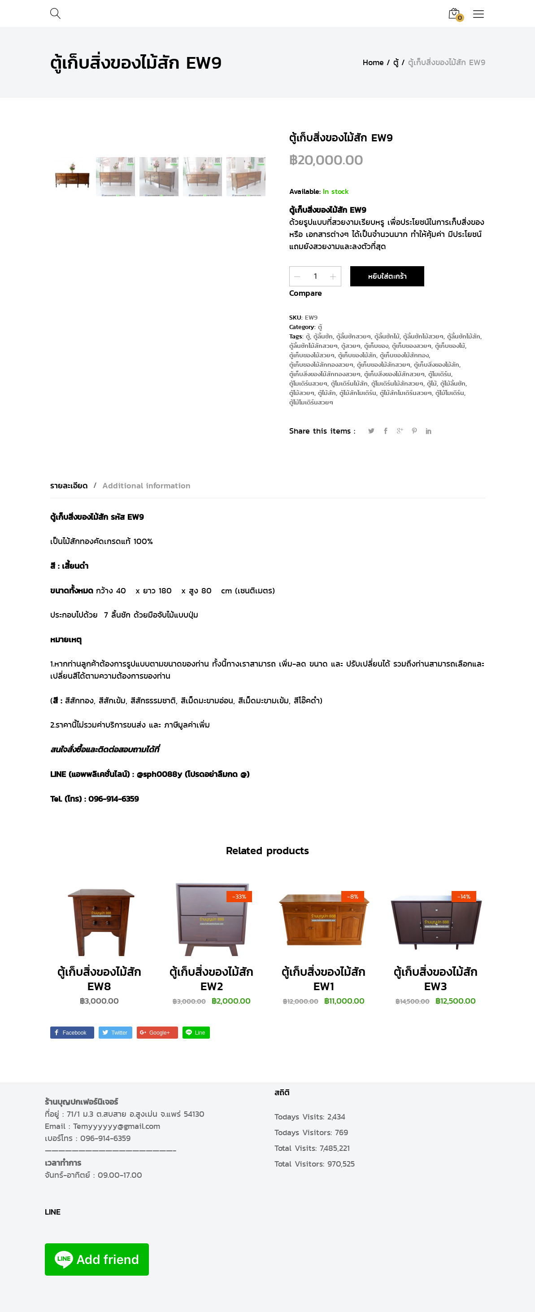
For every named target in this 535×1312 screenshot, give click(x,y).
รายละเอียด (69, 485)
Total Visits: (297, 1148)
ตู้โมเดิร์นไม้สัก (349, 383)
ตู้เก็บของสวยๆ (411, 345)
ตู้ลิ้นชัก (323, 336)
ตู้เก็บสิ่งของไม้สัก (436, 364)
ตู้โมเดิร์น (439, 373)
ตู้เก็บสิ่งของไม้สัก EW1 (323, 978)
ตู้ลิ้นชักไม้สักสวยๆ (313, 345)
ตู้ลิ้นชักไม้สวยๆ (423, 336)
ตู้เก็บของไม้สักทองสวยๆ (321, 364)
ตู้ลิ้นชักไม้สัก (463, 336)
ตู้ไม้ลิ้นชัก (452, 383)
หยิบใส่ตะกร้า (387, 276)
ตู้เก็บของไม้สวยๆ (312, 354)
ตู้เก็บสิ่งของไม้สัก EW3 (435, 978)
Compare (305, 292)
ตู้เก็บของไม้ (450, 345)
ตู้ (320, 326)
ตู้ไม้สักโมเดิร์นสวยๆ (406, 392)
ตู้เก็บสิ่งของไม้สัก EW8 (99, 978)
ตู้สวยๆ (351, 345)
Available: (305, 191)
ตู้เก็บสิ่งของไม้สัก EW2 (211, 978)
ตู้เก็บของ (376, 345)
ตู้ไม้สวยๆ (301, 392)
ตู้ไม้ (432, 383)
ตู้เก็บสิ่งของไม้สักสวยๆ (394, 373)
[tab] (73, 485)
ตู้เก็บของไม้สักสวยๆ (383, 364)
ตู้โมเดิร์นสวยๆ (308, 383)
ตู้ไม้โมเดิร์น (449, 392)
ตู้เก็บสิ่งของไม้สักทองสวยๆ (325, 373)
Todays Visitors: (304, 1132)
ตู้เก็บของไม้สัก (357, 354)
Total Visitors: (300, 1164)
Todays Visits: (300, 1116)
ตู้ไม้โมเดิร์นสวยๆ (311, 402)
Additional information (146, 485)
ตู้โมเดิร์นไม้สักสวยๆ (397, 383)
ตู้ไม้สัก (327, 392)
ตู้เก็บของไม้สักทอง (404, 354)
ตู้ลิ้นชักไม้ (387, 336)
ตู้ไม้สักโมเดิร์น (357, 392)
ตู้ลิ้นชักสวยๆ (353, 336)
